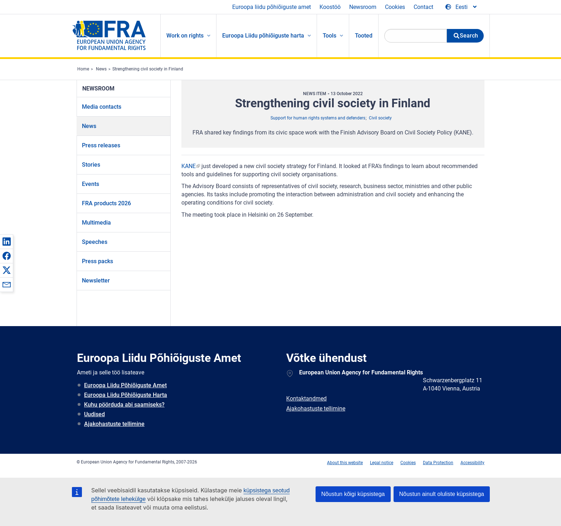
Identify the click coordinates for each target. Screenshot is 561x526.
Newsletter (96, 280)
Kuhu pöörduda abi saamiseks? (124, 404)
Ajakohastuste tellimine (114, 424)
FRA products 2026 (106, 203)
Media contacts (101, 106)
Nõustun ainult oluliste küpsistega (441, 494)
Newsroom (362, 7)
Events (90, 184)
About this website (345, 462)
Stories (91, 164)
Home (83, 69)
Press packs (97, 261)
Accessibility (472, 462)
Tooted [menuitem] (363, 35)
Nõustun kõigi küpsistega (353, 494)
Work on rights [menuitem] (185, 35)
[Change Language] (461, 7)
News (101, 69)
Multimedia (96, 222)
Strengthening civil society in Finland (147, 69)
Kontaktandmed (306, 398)
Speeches (94, 242)
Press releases (101, 145)
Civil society (380, 118)
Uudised (94, 414)
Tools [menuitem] (329, 35)
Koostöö (330, 7)
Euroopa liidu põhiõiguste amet (271, 7)
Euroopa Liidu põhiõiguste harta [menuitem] (263, 35)
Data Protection (438, 462)
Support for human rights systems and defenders (317, 118)
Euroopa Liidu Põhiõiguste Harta (125, 395)
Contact (423, 7)
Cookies (395, 7)
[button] (6, 241)
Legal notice (381, 462)
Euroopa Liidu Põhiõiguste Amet (125, 385)
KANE (188, 166)
